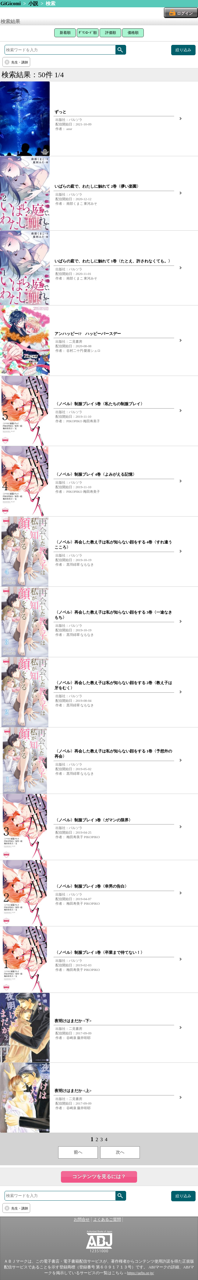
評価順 (110, 33)
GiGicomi (11, 3)
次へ (120, 1152)
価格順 (133, 33)
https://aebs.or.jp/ (140, 1273)
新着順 (65, 33)
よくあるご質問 (107, 1219)
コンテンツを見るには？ (99, 1176)
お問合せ (82, 1219)
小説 (33, 3)
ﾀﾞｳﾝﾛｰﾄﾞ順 (88, 33)
